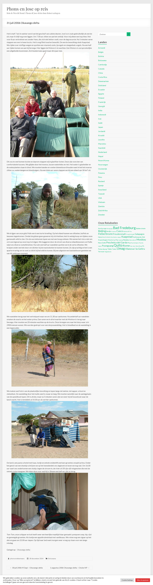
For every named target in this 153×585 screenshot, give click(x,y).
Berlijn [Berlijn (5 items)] (108, 231)
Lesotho (101, 139)
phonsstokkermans (17, 558)
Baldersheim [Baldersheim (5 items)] (140, 228)
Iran (99, 119)
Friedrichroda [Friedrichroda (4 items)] (130, 234)
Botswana (52, 558)
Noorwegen (103, 164)
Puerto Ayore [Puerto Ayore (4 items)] (135, 243)
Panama (101, 173)
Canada (101, 69)
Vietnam (101, 202)
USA (100, 198)
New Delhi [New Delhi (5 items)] (102, 243)
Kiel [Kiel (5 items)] (143, 237)
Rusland (101, 181)
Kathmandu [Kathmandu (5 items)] (137, 237)
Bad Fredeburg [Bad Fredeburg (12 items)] (124, 228)
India (100, 110)
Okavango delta (23, 550)
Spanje (101, 185)
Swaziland (102, 189)
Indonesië (102, 114)
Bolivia (101, 56)
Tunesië (101, 194)
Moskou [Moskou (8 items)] (141, 239)
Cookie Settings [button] (127, 580)
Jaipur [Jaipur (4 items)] (119, 237)
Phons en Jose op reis (27, 9)
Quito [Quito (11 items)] (118, 245)
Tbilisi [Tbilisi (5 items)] (109, 249)
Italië (100, 123)
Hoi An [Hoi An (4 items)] (115, 237)
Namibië (101, 148)
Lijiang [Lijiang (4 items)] (121, 240)
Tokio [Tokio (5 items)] (114, 249)
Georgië (101, 106)
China (100, 73)
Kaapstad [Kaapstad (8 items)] (127, 236)
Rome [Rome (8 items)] (126, 245)
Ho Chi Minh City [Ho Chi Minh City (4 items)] (108, 237)
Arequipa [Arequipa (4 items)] (110, 228)
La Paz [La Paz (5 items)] (116, 240)
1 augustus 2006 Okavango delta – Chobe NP (70, 568)
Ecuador (101, 89)
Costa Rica (102, 77)
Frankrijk (102, 102)
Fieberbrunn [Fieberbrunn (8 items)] (105, 233)
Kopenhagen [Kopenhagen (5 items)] (103, 240)
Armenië (101, 48)
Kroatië (101, 135)
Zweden (101, 214)
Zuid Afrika (102, 210)
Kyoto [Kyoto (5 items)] (110, 240)
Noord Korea (103, 160)
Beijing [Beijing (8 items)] (102, 231)
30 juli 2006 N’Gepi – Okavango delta (26, 568)
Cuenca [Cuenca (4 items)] (113, 231)
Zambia (101, 206)
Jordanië (101, 131)
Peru (100, 177)
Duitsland (102, 85)
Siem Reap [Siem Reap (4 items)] (139, 246)
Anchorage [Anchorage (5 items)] (102, 228)
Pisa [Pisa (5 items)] (129, 243)
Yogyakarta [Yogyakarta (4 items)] (108, 251)
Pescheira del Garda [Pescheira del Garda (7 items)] (116, 242)
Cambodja (102, 64)
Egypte (101, 94)
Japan (100, 127)
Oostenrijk (102, 169)
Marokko (102, 144)
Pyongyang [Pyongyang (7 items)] (107, 245)
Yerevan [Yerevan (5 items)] (101, 252)
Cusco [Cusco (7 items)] (119, 231)
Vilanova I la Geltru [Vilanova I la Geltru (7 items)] (135, 248)
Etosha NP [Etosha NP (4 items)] (126, 231)
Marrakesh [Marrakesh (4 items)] (132, 240)
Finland (101, 98)
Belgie (100, 52)
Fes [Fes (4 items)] (131, 231)
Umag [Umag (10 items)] (121, 248)
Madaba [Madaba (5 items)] (126, 240)
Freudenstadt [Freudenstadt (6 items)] (119, 234)
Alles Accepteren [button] (143, 580)
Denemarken (103, 81)
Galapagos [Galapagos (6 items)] (139, 234)
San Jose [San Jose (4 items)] (132, 246)
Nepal (100, 156)
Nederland (102, 152)
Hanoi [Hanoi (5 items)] (100, 237)
